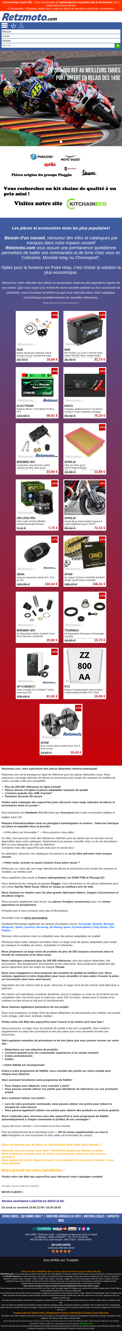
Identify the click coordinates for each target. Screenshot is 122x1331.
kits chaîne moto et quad (35, 985)
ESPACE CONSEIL (10, 1216)
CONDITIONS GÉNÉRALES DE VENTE (63, 1216)
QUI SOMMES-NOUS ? (32, 1216)
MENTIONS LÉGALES (94, 1216)
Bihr (4, 844)
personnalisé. (40, 918)
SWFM (88, 1239)
